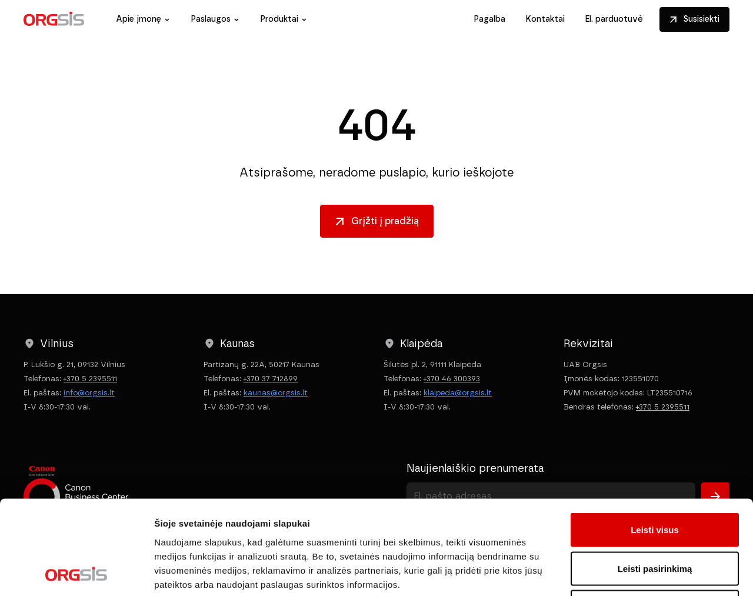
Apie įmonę (138, 19)
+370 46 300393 (452, 378)
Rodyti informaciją (603, 573)
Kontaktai (545, 19)
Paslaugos (211, 19)
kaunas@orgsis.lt (276, 392)
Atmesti (654, 519)
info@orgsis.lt (89, 392)
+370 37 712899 (271, 378)
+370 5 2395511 (90, 378)
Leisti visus (655, 442)
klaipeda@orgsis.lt (458, 392)
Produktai (279, 19)
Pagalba (489, 19)
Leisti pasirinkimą (655, 480)
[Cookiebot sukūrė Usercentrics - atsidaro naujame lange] (76, 573)
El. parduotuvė (614, 19)
